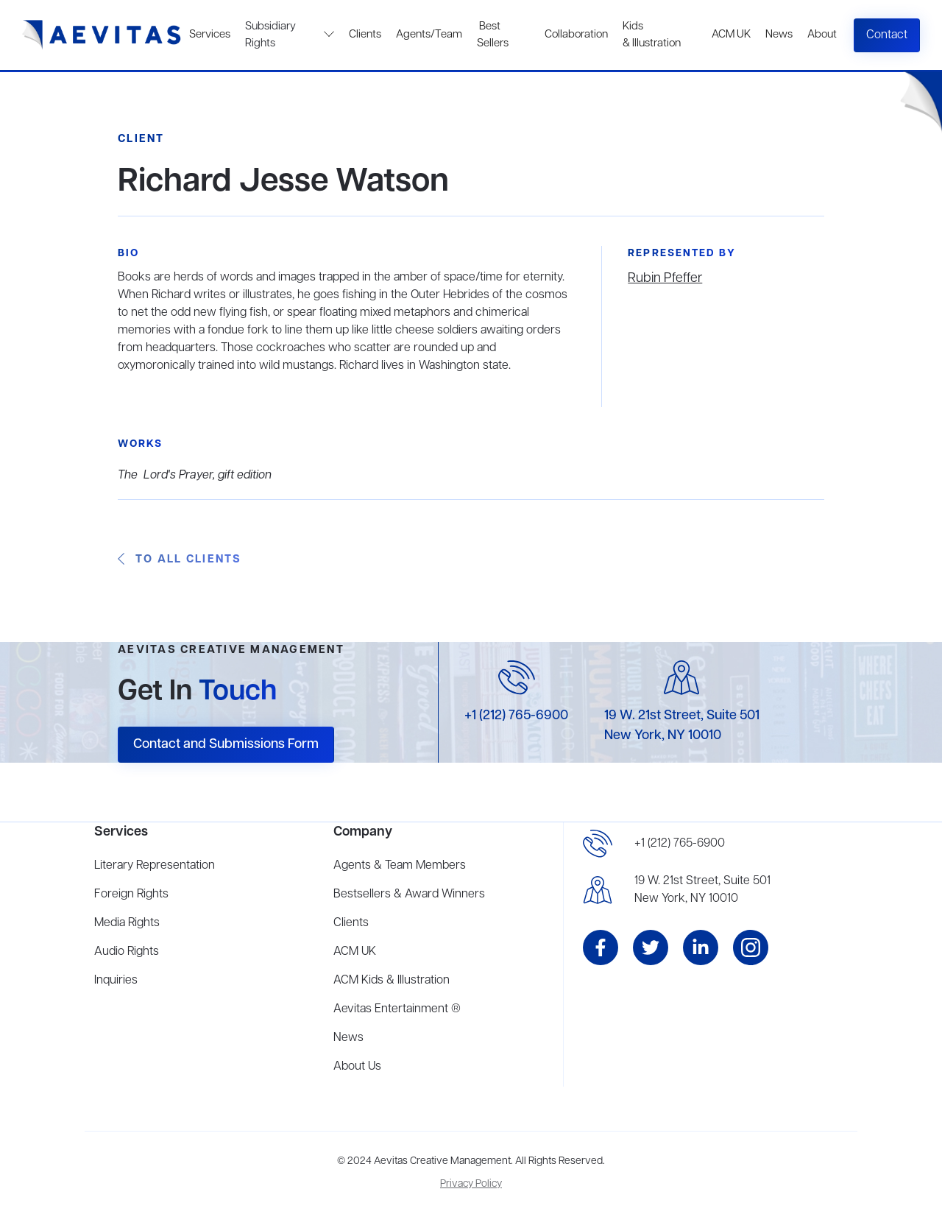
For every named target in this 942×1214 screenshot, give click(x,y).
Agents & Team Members (399, 866)
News (779, 34)
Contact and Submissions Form (226, 744)
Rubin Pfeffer (665, 278)
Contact (886, 35)
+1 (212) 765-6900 (516, 715)
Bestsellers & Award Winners (409, 894)
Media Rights (127, 923)
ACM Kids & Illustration (391, 981)
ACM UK (731, 34)
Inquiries (116, 981)
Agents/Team (429, 34)
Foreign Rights (131, 894)
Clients (365, 34)
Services (209, 34)
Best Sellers (493, 35)
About (822, 34)
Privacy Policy (471, 1184)
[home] (102, 35)
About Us (357, 1067)
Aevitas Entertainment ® (397, 1009)
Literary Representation (154, 866)
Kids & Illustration (652, 35)
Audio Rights (126, 952)
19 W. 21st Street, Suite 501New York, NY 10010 (702, 890)
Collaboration (576, 34)
